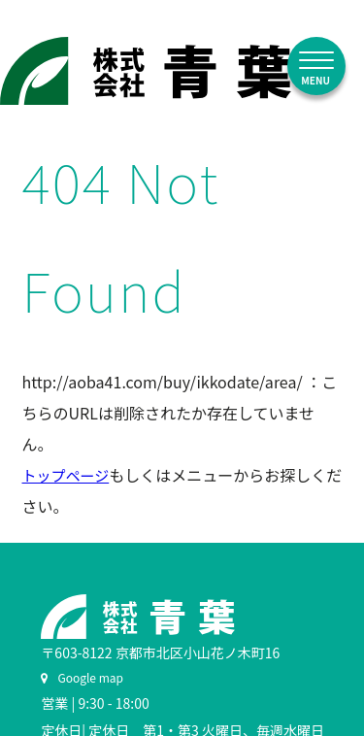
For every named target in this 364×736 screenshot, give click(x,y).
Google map (82, 677)
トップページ (66, 475)
